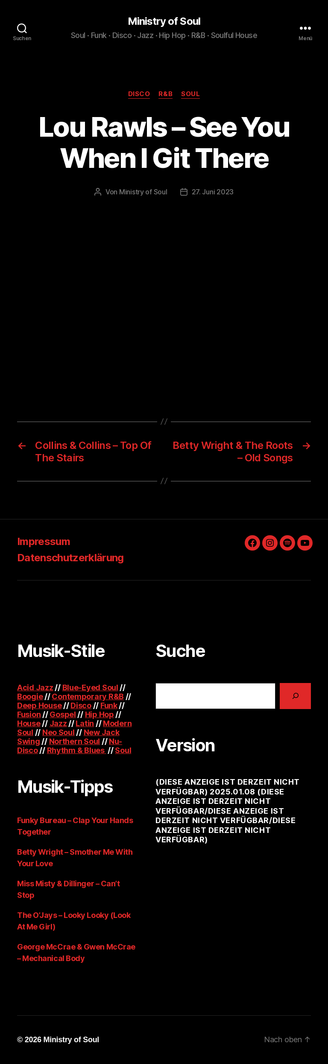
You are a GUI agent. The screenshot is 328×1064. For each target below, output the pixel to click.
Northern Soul (74, 741)
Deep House (39, 705)
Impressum (43, 541)
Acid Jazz (35, 687)
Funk (108, 705)
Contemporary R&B (88, 696)
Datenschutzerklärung (70, 557)
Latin (85, 723)
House (29, 723)
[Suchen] (295, 696)
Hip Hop (99, 714)
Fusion (29, 714)
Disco (139, 94)
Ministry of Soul (164, 21)
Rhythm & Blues (76, 750)
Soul (190, 94)
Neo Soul (58, 732)
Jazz (58, 723)
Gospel (63, 714)
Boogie (30, 696)
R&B (165, 94)
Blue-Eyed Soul (90, 687)
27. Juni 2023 (213, 192)
